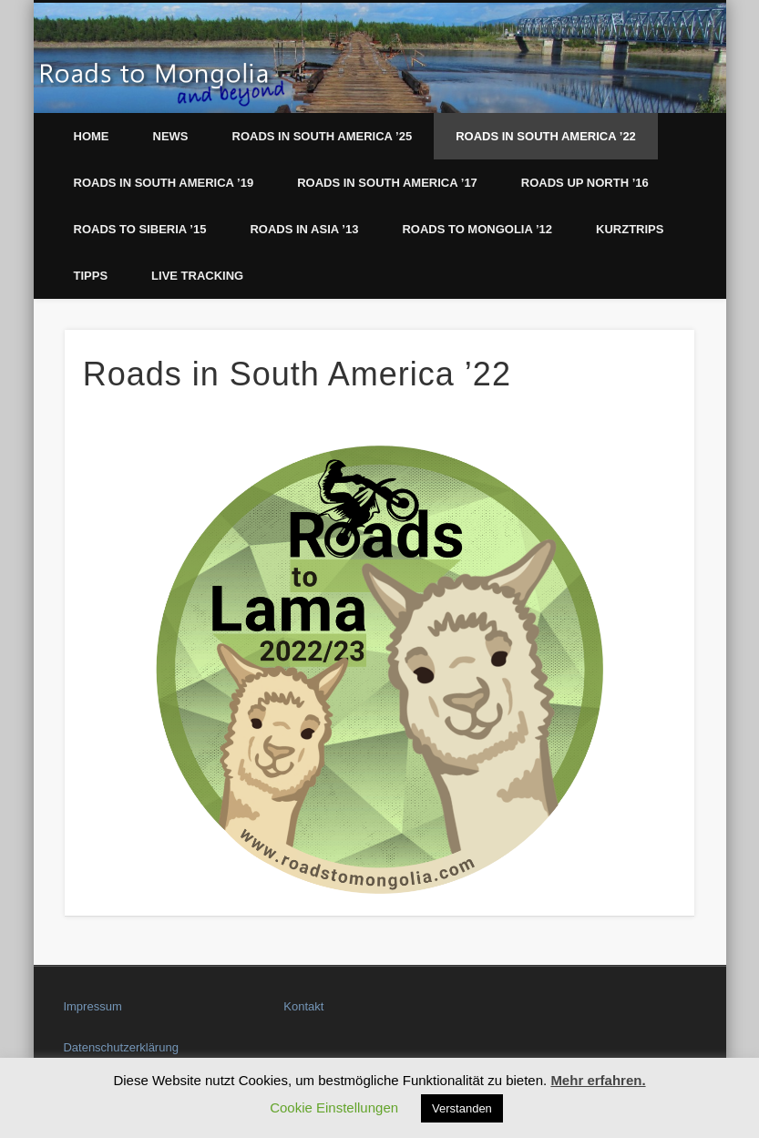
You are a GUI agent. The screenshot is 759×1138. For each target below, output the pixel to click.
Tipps (91, 275)
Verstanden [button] (462, 1108)
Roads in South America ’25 (322, 136)
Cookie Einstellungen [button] (334, 1107)
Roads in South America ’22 (546, 136)
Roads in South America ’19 (164, 183)
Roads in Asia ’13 (304, 229)
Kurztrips (629, 229)
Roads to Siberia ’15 (140, 229)
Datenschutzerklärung (120, 1047)
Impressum (92, 1006)
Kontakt (303, 1006)
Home (91, 136)
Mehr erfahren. (597, 1080)
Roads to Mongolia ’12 (477, 229)
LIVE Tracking (197, 275)
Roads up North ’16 (585, 183)
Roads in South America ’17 (387, 183)
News (171, 136)
